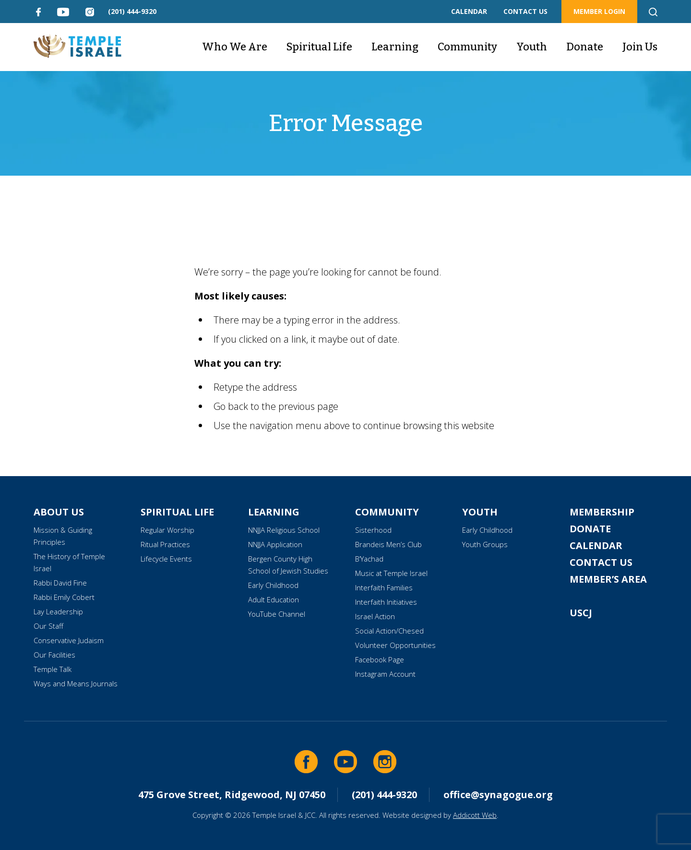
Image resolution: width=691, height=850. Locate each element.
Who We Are (234, 46)
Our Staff (48, 626)
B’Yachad (369, 558)
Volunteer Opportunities (395, 645)
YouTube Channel (276, 614)
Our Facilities (54, 654)
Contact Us (601, 562)
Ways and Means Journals (76, 683)
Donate (584, 46)
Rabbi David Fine (60, 582)
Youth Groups (485, 544)
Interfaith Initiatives (386, 602)
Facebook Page (379, 659)
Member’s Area (608, 579)
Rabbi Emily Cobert (64, 597)
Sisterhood (373, 530)
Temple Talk (52, 669)
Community (467, 46)
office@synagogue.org (498, 794)
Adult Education (273, 599)
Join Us (639, 46)
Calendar (596, 545)
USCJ (581, 612)
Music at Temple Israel (391, 573)
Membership (602, 511)
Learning (394, 46)
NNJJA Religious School (284, 530)
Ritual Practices (165, 544)
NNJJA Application (275, 544)
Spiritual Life (319, 46)
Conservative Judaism (69, 640)
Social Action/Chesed (389, 630)
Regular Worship (167, 530)
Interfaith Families (384, 587)
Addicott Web (475, 815)
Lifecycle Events (166, 558)
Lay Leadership (58, 611)
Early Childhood (273, 585)
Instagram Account (385, 674)
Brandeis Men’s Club (388, 544)
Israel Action (375, 616)
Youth (531, 46)
